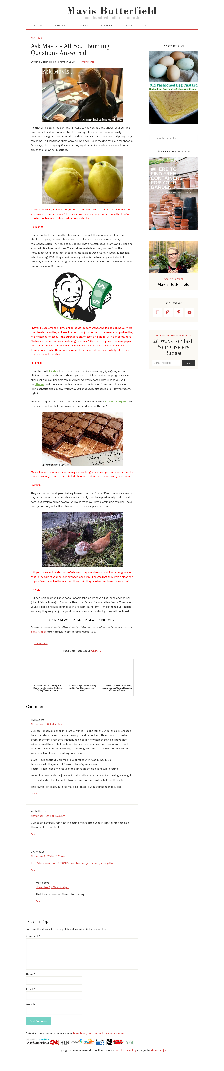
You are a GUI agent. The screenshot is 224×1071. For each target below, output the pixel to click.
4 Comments (87, 75)
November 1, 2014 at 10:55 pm (48, 828)
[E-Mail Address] (166, 376)
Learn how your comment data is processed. (99, 1045)
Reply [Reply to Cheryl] (34, 882)
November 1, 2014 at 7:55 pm (47, 737)
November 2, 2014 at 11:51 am (48, 869)
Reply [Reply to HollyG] (34, 806)
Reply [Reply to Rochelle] (34, 846)
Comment (33, 948)
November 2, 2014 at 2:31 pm (52, 900)
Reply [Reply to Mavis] (39, 913)
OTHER (111, 632)
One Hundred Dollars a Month (112, 19)
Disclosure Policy (126, 1062)
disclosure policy (38, 645)
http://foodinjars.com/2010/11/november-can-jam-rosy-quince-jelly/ (72, 875)
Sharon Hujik (158, 1062)
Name (30, 986)
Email (30, 1001)
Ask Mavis (36, 51)
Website (31, 1016)
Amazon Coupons (116, 414)
